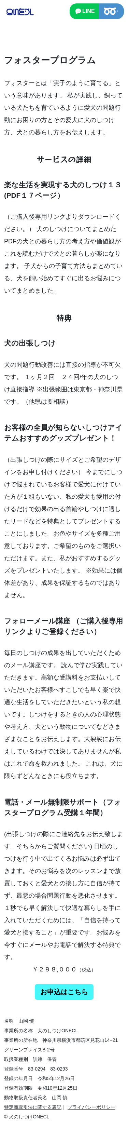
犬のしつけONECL (29, 1116)
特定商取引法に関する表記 (32, 1107)
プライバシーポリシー (91, 1107)
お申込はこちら (64, 992)
